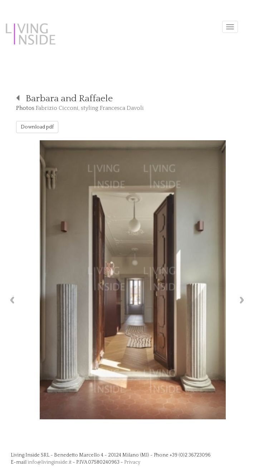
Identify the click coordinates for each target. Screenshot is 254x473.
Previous (10, 300)
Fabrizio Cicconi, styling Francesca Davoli (90, 108)
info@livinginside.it (50, 462)
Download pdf (37, 127)
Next (244, 300)
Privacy (132, 462)
